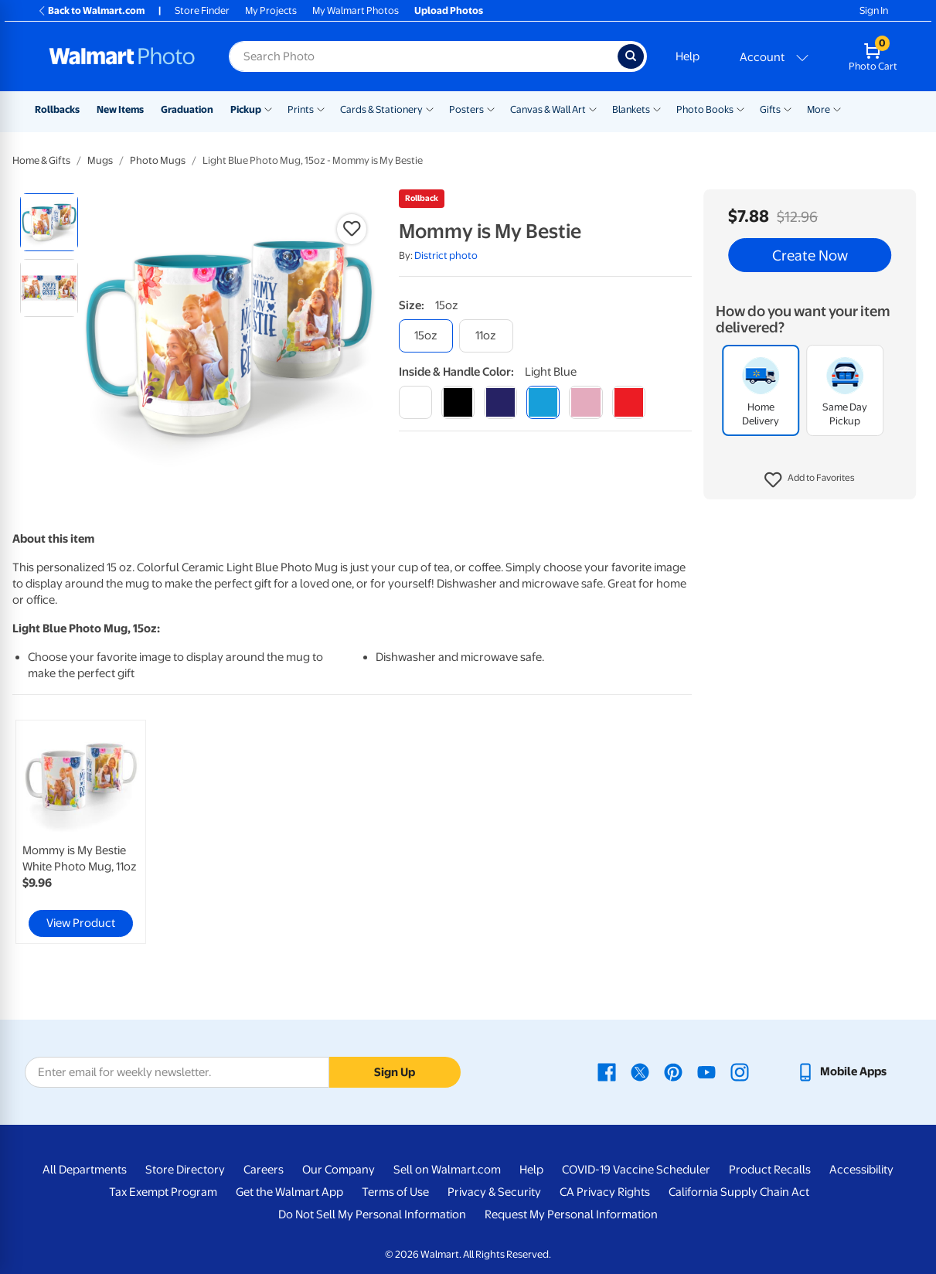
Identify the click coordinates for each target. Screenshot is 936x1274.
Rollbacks (57, 109)
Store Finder (202, 10)
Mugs (100, 160)
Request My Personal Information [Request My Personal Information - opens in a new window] (571, 1214)
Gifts (770, 109)
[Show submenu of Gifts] (787, 108)
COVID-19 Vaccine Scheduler (636, 1170)
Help (687, 56)
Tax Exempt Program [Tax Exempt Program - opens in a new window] (163, 1192)
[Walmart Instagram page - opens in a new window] (739, 1071)
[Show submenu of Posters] (490, 108)
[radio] (49, 222)
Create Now (810, 255)
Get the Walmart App (289, 1192)
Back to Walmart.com (91, 10)
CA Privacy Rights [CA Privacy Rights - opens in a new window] (605, 1192)
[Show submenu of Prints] (320, 108)
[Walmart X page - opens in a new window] (640, 1071)
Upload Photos (448, 10)
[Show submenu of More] (837, 108)
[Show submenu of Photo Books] (740, 108)
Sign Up (394, 1072)
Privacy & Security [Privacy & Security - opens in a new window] (494, 1192)
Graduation (187, 109)
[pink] (585, 402)
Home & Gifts (41, 160)
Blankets (631, 109)
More (818, 109)
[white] (415, 402)
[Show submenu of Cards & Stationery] (429, 108)
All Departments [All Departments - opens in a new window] (85, 1170)
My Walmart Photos (355, 10)
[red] (628, 402)
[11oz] (486, 336)
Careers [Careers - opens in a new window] (263, 1170)
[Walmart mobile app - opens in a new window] (841, 1071)
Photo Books (704, 109)
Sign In (873, 10)
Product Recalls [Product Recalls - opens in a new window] (770, 1170)
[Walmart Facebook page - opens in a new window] (606, 1071)
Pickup (245, 109)
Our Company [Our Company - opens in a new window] (338, 1170)
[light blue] (543, 402)
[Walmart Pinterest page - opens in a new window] (673, 1071)
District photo (446, 255)
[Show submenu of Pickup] (268, 108)
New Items (120, 109)
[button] (809, 480)
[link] (80, 831)
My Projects (271, 10)
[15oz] (426, 336)
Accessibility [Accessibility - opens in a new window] (861, 1170)
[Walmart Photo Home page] (122, 56)
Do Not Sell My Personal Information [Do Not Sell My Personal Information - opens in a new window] (372, 1214)
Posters (466, 109)
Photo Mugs (157, 160)
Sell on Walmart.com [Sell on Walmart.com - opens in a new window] (447, 1170)
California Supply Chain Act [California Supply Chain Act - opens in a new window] (739, 1192)
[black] (458, 402)
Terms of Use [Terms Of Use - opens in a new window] (395, 1192)
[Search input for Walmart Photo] (423, 56)
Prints (301, 109)
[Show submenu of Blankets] (657, 108)
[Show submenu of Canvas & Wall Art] (592, 108)
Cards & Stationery (381, 109)
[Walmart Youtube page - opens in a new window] (706, 1071)
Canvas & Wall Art (548, 109)
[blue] (500, 402)
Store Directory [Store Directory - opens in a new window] (185, 1170)
